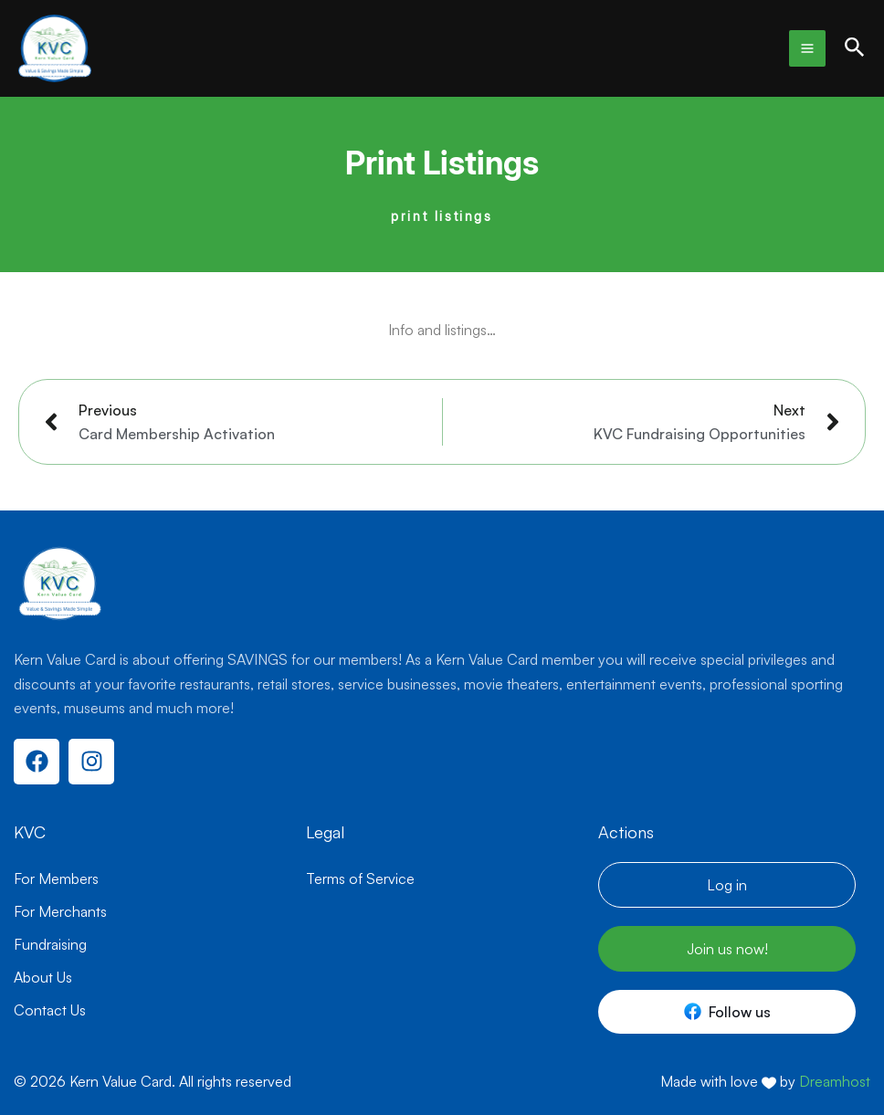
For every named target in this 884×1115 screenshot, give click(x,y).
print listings (441, 216)
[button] (855, 48)
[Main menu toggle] (807, 48)
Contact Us (50, 1010)
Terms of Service (360, 878)
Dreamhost (834, 1081)
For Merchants (60, 911)
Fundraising (50, 944)
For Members (56, 878)
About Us (43, 977)
